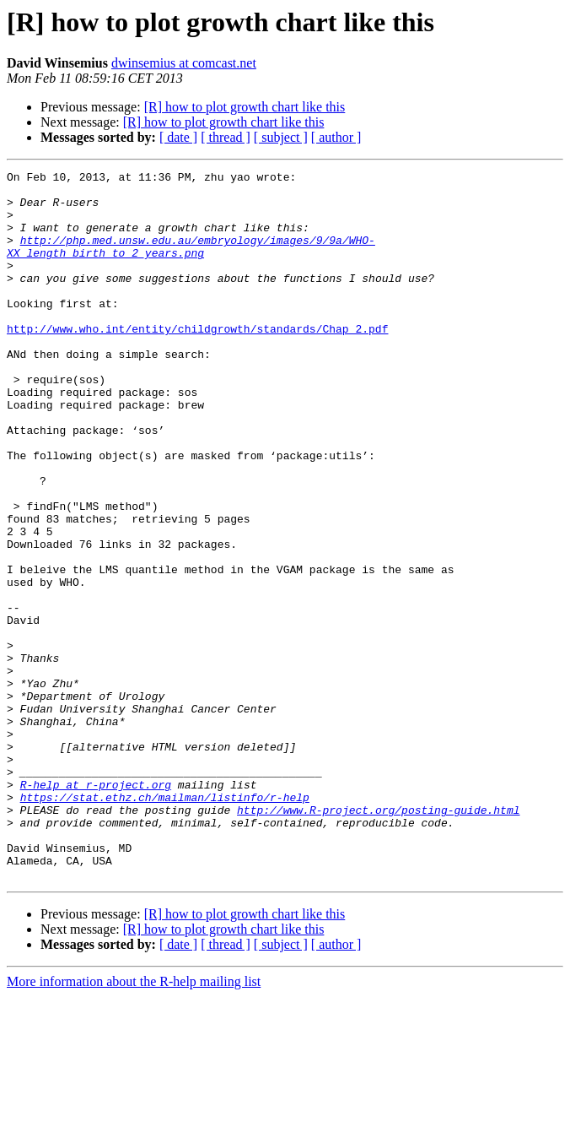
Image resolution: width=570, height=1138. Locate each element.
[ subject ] (281, 137)
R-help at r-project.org (95, 908)
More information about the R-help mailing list (134, 1123)
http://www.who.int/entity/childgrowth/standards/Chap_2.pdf (197, 361)
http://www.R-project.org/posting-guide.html (378, 938)
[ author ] (336, 137)
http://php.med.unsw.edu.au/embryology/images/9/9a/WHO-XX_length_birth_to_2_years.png (191, 262)
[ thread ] (225, 137)
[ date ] (178, 137)
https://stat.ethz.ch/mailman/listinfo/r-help (164, 923)
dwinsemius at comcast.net (183, 63)
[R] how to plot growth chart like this (245, 107)
